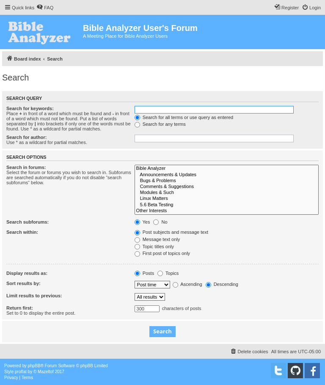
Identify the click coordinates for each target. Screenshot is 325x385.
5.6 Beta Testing (226, 205)
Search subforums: (27, 221)
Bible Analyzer (226, 169)
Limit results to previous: (34, 295)
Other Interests (226, 211)
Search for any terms (160, 124)
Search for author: (26, 137)
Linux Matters (226, 199)
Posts (144, 273)
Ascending (187, 284)
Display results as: (26, 273)
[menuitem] (44, 8)
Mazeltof (46, 371)
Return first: (19, 307)
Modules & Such (226, 193)
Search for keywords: (30, 108)
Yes (142, 221)
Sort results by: (23, 283)
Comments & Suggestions (226, 187)
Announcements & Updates (226, 175)
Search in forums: (26, 167)
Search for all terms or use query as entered (184, 117)
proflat (21, 371)
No (160, 221)
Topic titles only (154, 246)
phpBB (34, 365)
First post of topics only (162, 253)
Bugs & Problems (226, 181)
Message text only (157, 239)
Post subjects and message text (171, 232)
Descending (222, 284)
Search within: (22, 232)
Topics (168, 273)
